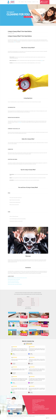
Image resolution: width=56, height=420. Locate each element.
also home (19, 122)
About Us (12, 415)
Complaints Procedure (31, 416)
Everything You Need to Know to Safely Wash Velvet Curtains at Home (17, 277)
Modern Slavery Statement (28, 415)
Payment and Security (22, 415)
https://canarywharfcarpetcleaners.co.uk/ (39, 407)
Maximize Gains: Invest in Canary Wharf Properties (15, 284)
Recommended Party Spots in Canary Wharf (14, 279)
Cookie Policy (15, 416)
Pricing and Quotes (16, 415)
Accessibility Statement (41, 415)
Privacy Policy (8, 415)
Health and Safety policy (10, 416)
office (41, 60)
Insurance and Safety (35, 415)
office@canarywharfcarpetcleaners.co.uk (39, 406)
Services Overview (26, 416)
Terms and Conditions (20, 416)
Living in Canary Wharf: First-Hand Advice (13, 282)
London (18, 39)
